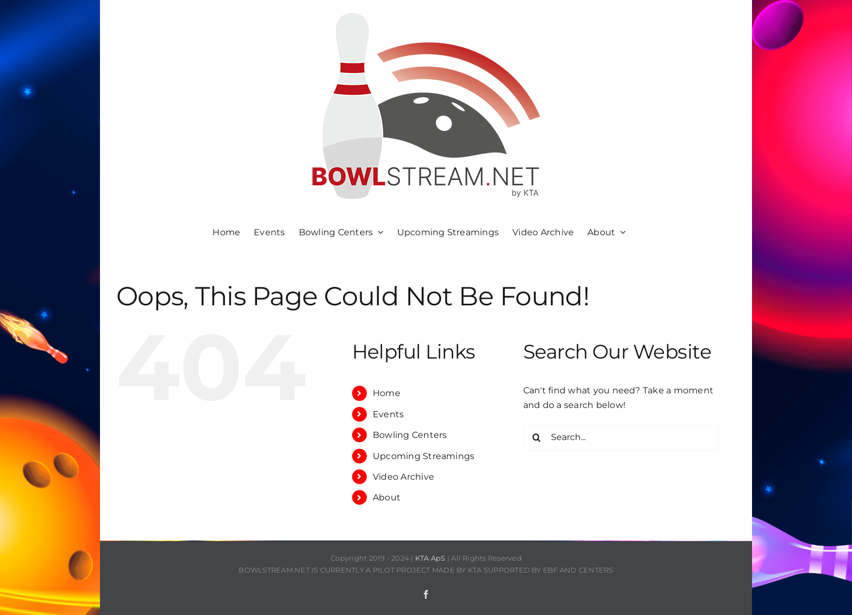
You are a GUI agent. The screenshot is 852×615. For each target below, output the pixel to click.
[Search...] (621, 437)
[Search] (536, 437)
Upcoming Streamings (424, 456)
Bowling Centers (410, 435)
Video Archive (403, 477)
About (386, 497)
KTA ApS (430, 558)
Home (386, 393)
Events (388, 414)
